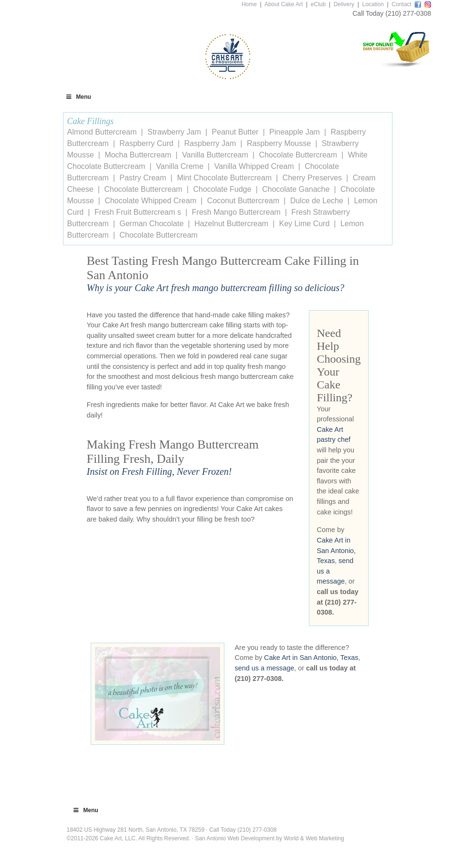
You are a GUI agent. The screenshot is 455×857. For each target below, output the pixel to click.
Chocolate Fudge (222, 189)
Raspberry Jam (210, 143)
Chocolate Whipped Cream (150, 201)
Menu (78, 97)
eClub (318, 4)
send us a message (265, 668)
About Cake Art (284, 4)
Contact (401, 4)
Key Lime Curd (304, 223)
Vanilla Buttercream (215, 155)
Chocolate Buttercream (298, 155)
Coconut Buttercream (243, 201)
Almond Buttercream (102, 132)
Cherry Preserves (312, 178)
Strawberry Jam (174, 132)
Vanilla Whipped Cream (254, 166)
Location (372, 4)
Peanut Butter (235, 132)
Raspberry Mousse (279, 143)
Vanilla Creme (179, 166)
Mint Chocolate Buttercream (224, 178)
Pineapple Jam (294, 132)
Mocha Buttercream (138, 155)
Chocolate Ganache (295, 189)
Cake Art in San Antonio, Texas (336, 550)
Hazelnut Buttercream (231, 223)
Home (249, 4)
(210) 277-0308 (408, 13)
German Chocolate (151, 223)
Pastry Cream (142, 178)
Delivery (344, 4)
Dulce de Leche (316, 201)
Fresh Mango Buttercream (236, 212)
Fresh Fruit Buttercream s (138, 212)
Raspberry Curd (146, 143)
